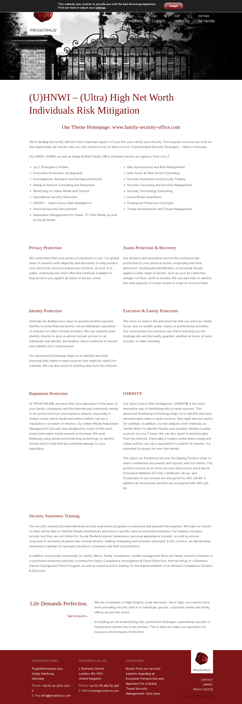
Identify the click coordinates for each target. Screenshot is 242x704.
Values (113, 18)
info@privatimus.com (56, 695)
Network (206, 18)
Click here (153, 693)
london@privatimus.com (103, 690)
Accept (173, 6)
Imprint (208, 684)
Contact (207, 679)
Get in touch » (78, 616)
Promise (135, 18)
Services (181, 18)
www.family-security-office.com (146, 127)
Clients (158, 18)
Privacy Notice (203, 689)
